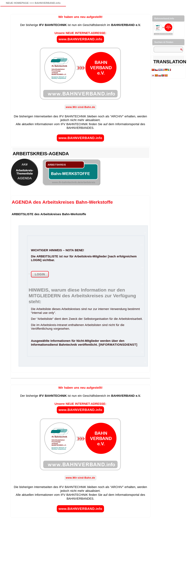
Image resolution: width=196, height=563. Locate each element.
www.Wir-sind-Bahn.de (80, 107)
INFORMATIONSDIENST (118, 344)
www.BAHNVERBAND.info (80, 39)
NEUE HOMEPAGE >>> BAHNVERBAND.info (33, 3)
